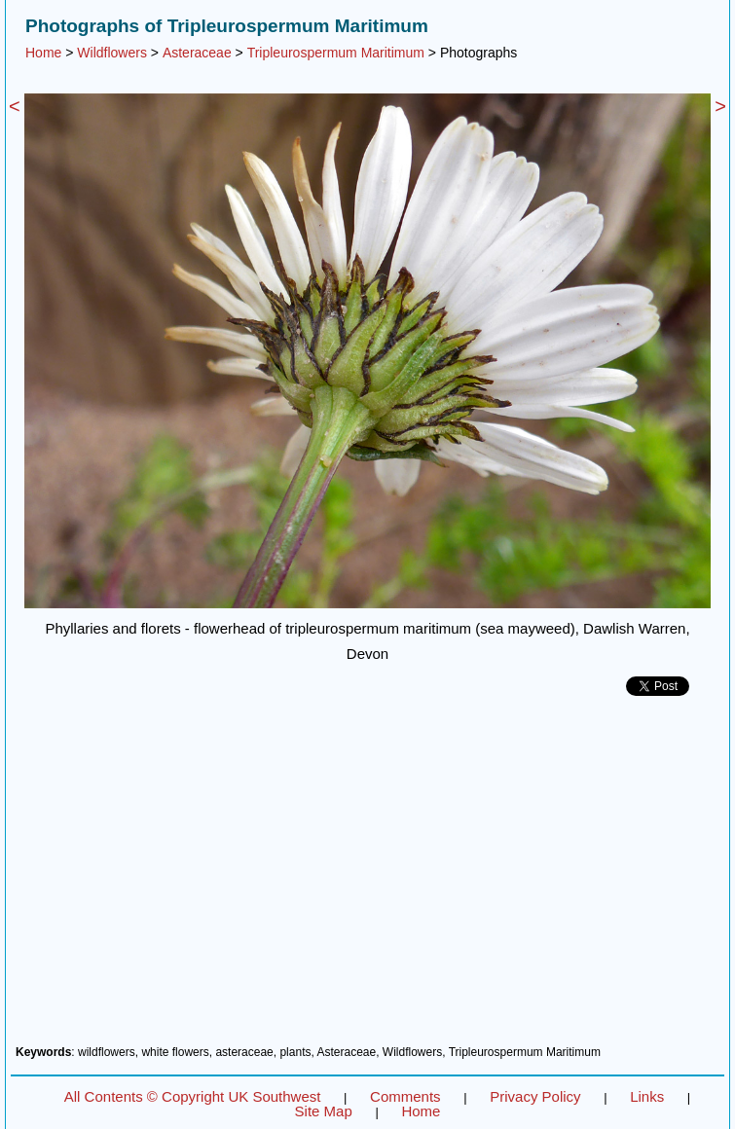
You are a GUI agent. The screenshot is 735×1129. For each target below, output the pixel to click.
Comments (405, 1096)
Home (43, 52)
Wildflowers (112, 52)
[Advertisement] (367, 878)
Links (647, 1096)
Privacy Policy (535, 1096)
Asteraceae (197, 52)
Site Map (323, 1111)
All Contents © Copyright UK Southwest (192, 1096)
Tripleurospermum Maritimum (335, 52)
